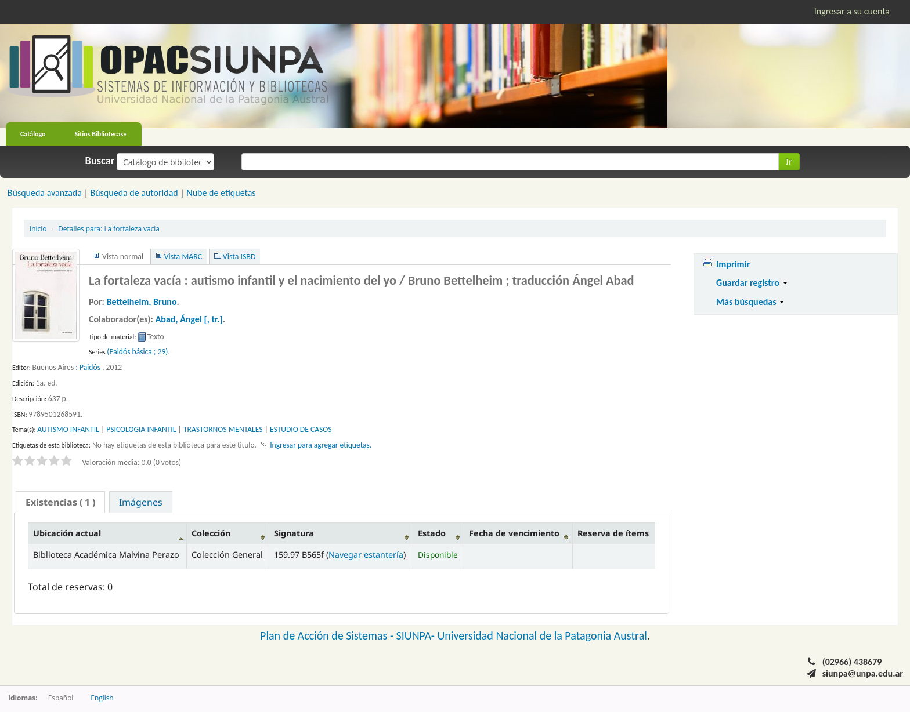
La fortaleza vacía (109, 228)
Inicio (38, 228)
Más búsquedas (750, 301)
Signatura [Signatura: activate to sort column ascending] (294, 533)
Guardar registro (752, 282)
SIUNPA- (417, 635)
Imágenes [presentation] (140, 502)
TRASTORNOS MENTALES (223, 429)
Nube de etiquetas (220, 192)
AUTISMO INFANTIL (68, 429)
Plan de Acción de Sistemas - (328, 635)
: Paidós (87, 367)
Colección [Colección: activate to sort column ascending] (211, 533)
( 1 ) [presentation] (60, 502)
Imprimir (733, 264)
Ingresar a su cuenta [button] (852, 11)
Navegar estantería (365, 554)
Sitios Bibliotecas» (101, 134)
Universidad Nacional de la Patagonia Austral (542, 635)
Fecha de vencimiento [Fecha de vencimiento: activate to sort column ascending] (514, 533)
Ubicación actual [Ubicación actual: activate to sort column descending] (67, 533)
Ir (789, 161)
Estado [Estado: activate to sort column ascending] (432, 533)
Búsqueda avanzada (45, 192)
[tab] (60, 502)
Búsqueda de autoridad (134, 192)
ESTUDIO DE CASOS (301, 429)
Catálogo (33, 134)
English (102, 697)
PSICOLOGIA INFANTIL (141, 429)
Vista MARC (183, 256)
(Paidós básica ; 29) (137, 352)
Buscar (100, 160)
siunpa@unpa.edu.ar (862, 673)
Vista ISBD (239, 256)
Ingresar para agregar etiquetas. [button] (320, 445)
